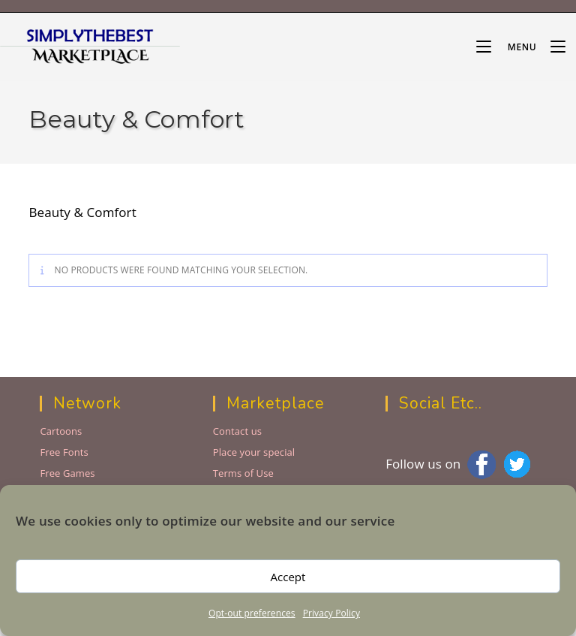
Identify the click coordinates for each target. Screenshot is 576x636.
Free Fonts (64, 452)
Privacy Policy (331, 613)
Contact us (237, 431)
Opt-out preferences (252, 613)
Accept (288, 576)
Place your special (254, 452)
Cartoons (61, 431)
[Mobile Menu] (507, 47)
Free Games (67, 473)
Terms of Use (243, 473)
